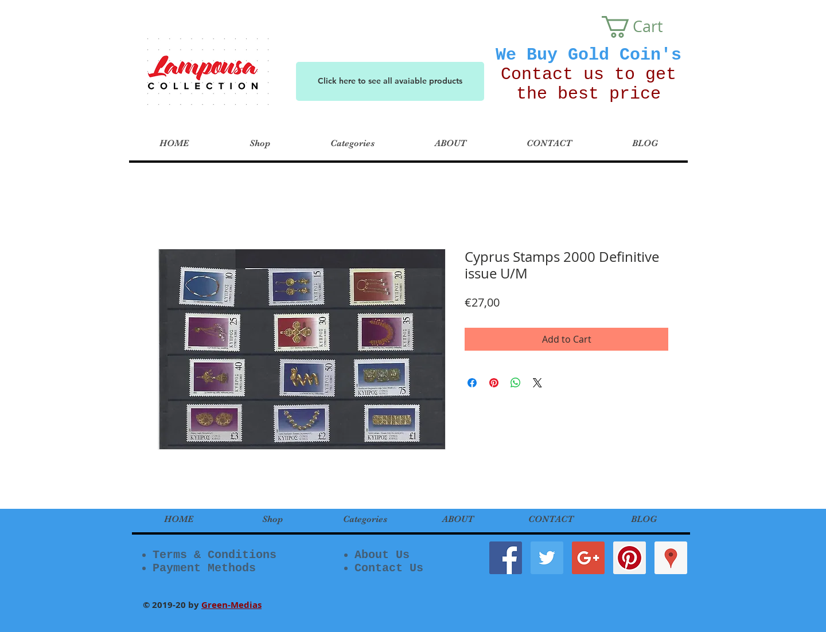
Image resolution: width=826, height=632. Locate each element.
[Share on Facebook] (472, 383)
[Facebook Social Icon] (505, 557)
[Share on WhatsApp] (516, 383)
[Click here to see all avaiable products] (390, 81)
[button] (643, 27)
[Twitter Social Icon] (547, 557)
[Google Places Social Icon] (670, 557)
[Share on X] (537, 383)
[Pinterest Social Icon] (629, 557)
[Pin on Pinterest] (494, 383)
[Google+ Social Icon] (588, 557)
